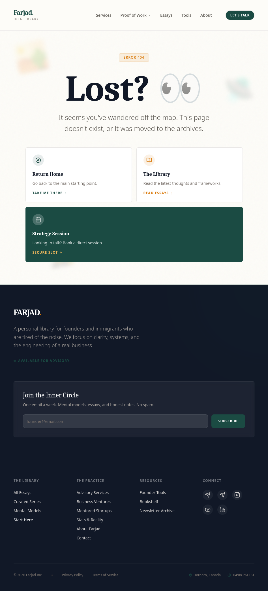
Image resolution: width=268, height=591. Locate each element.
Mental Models (27, 510)
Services (104, 15)
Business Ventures (94, 501)
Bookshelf (149, 501)
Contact (84, 538)
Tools (187, 15)
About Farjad (88, 528)
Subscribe (228, 421)
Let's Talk (240, 15)
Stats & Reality (90, 519)
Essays (166, 15)
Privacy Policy (72, 575)
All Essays (22, 492)
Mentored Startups (94, 510)
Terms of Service (105, 575)
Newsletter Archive (157, 510)
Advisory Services (93, 492)
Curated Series (27, 501)
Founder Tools (153, 492)
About (206, 15)
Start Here (23, 519)
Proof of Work (136, 15)
